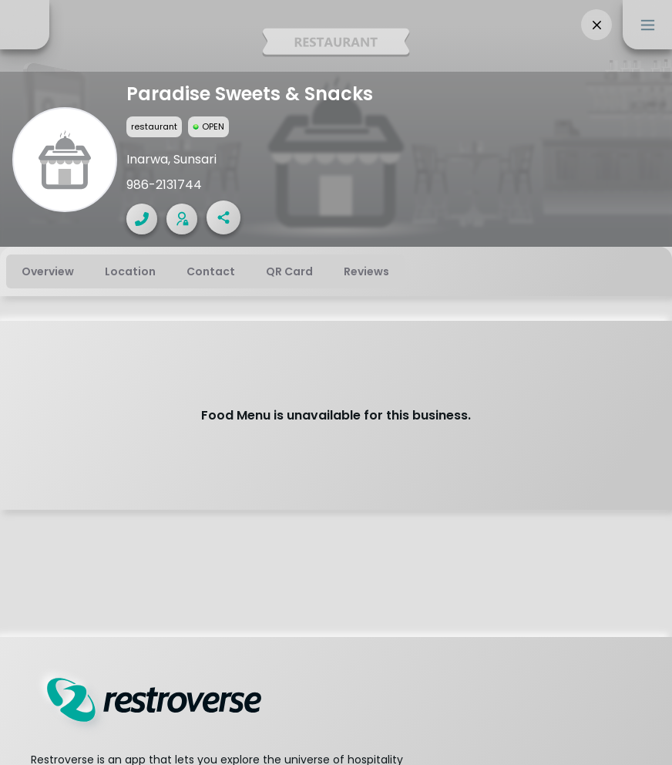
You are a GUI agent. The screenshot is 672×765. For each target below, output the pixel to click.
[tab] (47, 271)
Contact (210, 271)
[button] (596, 24)
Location (130, 271)
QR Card (289, 271)
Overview (48, 271)
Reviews (366, 271)
